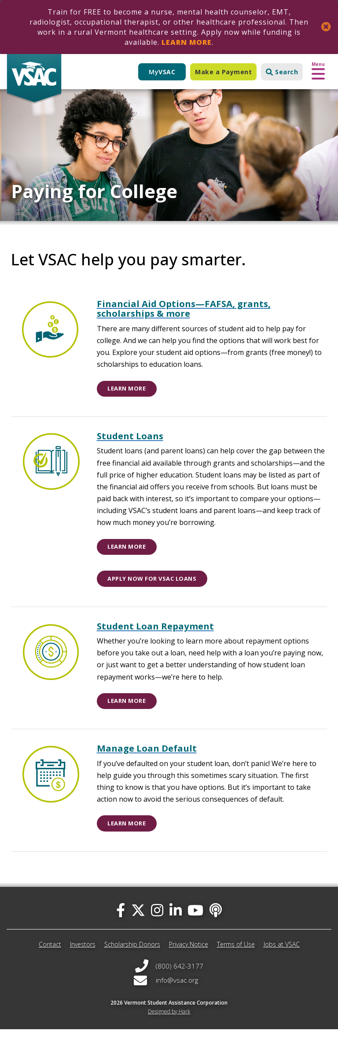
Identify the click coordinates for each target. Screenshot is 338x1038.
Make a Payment (223, 72)
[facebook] (120, 918)
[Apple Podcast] (215, 918)
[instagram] (157, 918)
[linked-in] (175, 918)
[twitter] (138, 918)
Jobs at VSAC (282, 953)
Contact (50, 953)
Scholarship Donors (132, 953)
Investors (83, 953)
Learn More (187, 42)
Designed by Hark (169, 1020)
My (162, 72)
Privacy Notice (188, 953)
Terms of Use (236, 953)
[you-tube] (195, 918)
